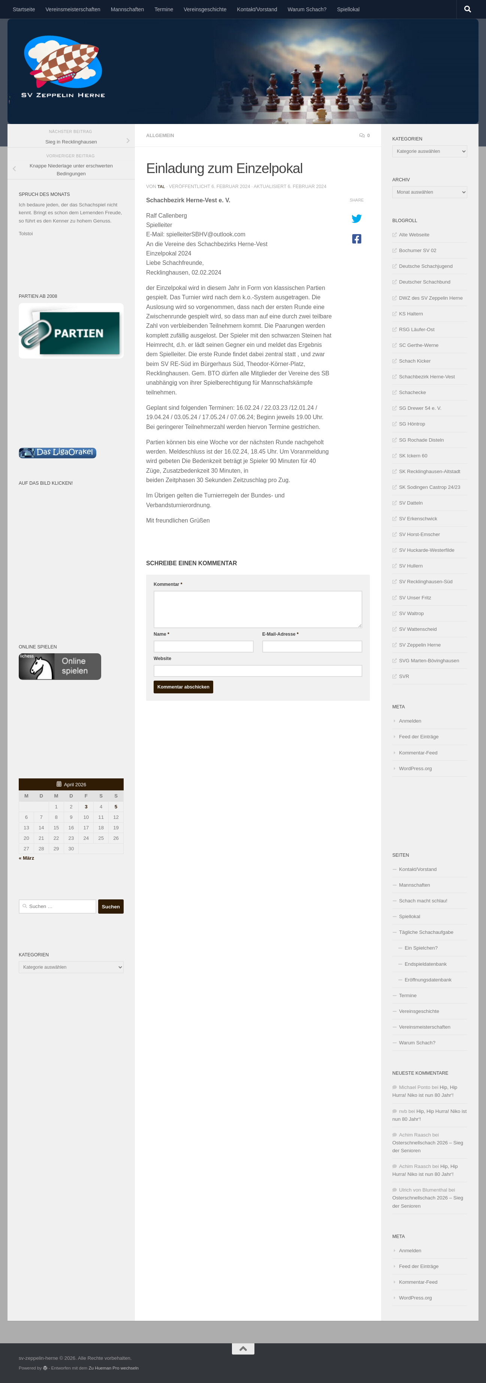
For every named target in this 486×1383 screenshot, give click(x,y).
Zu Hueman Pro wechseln (113, 1367)
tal (161, 185)
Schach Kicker (415, 361)
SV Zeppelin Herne (420, 645)
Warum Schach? (307, 9)
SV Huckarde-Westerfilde (427, 550)
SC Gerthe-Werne (418, 345)
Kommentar (168, 583)
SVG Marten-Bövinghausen (429, 660)
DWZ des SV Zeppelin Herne (431, 298)
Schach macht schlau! (423, 901)
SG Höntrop (412, 424)
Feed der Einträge (419, 736)
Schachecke (412, 392)
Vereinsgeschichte (205, 9)
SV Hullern (411, 566)
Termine (163, 9)
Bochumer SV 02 (418, 250)
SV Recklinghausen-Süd (426, 581)
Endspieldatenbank (426, 964)
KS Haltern (411, 314)
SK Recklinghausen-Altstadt (429, 471)
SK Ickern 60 (413, 456)
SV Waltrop (411, 613)
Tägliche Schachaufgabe (426, 932)
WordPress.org (415, 768)
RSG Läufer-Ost (417, 329)
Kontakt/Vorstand (257, 9)
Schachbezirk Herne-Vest (427, 376)
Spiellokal (348, 9)
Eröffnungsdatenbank (428, 980)
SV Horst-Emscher (419, 534)
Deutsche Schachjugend (426, 266)
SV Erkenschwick (418, 518)
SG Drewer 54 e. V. (420, 408)
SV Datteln (411, 503)
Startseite (24, 9)
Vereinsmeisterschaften (72, 9)
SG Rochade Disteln (421, 440)
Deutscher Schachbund (424, 282)
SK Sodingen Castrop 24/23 (430, 487)
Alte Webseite (414, 234)
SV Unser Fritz (415, 597)
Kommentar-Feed (418, 753)
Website (162, 657)
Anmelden (410, 721)
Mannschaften (127, 9)
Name (161, 633)
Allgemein (161, 135)
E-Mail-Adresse (280, 633)
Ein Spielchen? (421, 948)
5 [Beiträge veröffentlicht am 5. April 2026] (116, 806)
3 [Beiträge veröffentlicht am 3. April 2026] (86, 806)
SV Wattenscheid (418, 629)
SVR (404, 676)
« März (26, 858)
